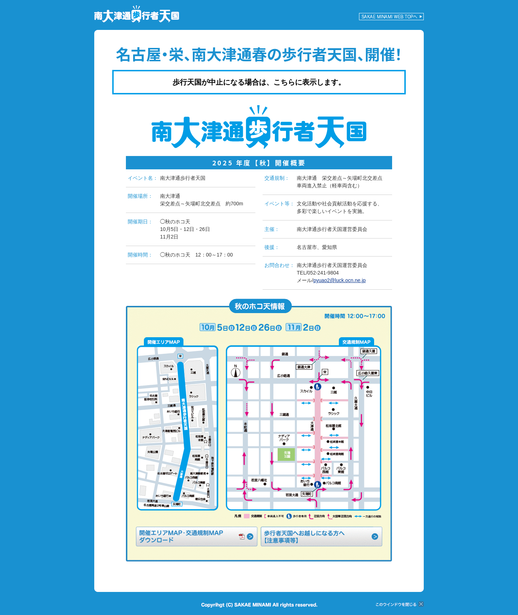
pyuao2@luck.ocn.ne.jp (339, 280)
